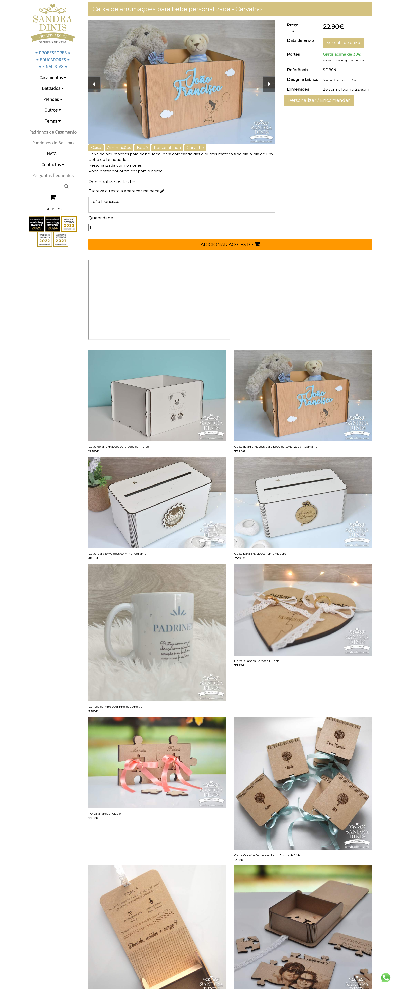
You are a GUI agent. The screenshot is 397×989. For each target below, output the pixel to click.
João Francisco (181, 205)
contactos (52, 209)
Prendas (52, 99)
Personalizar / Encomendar (319, 100)
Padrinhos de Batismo (53, 143)
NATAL (53, 154)
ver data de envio (343, 42)
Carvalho (195, 147)
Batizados (53, 88)
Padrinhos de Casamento (53, 132)
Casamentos (52, 77)
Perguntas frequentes (53, 175)
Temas (53, 121)
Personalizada (167, 147)
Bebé (142, 147)
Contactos (52, 164)
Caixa (96, 147)
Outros (52, 110)
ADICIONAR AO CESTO (230, 244)
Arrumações (119, 147)
